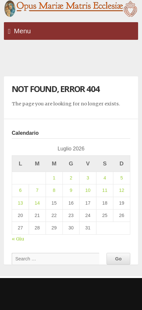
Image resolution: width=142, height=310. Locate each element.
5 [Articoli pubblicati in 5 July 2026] (122, 177)
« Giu (18, 239)
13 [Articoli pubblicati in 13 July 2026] (20, 203)
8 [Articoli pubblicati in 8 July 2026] (54, 190)
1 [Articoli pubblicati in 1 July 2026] (54, 177)
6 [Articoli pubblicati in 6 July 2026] (20, 190)
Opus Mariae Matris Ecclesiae (71, 9)
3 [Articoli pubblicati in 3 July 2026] (88, 177)
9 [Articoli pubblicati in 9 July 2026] (71, 190)
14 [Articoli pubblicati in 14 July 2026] (37, 203)
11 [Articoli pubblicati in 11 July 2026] (104, 190)
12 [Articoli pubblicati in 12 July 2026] (121, 190)
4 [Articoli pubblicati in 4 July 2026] (105, 177)
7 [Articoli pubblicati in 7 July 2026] (37, 190)
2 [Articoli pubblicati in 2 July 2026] (71, 177)
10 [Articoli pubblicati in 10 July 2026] (88, 190)
